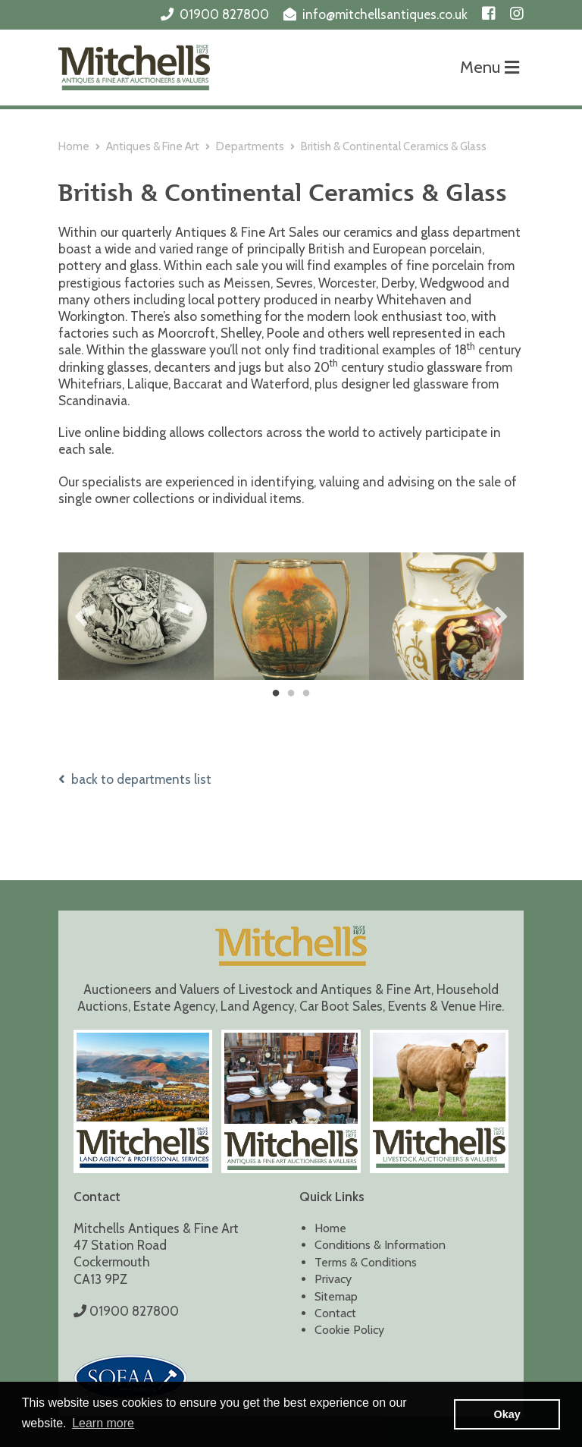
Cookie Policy (349, 1330)
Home (73, 146)
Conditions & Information (380, 1245)
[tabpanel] (136, 616)
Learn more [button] (103, 1423)
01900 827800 (224, 14)
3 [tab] (306, 693)
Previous (81, 616)
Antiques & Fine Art (152, 146)
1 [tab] (275, 693)
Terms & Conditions (365, 1262)
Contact (335, 1313)
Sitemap (336, 1296)
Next (501, 616)
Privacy (333, 1279)
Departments (250, 146)
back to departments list (134, 779)
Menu (489, 67)
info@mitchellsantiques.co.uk (385, 14)
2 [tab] (291, 693)
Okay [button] (507, 1414)
